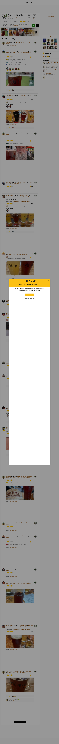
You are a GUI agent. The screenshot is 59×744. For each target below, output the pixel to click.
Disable (29, 295)
